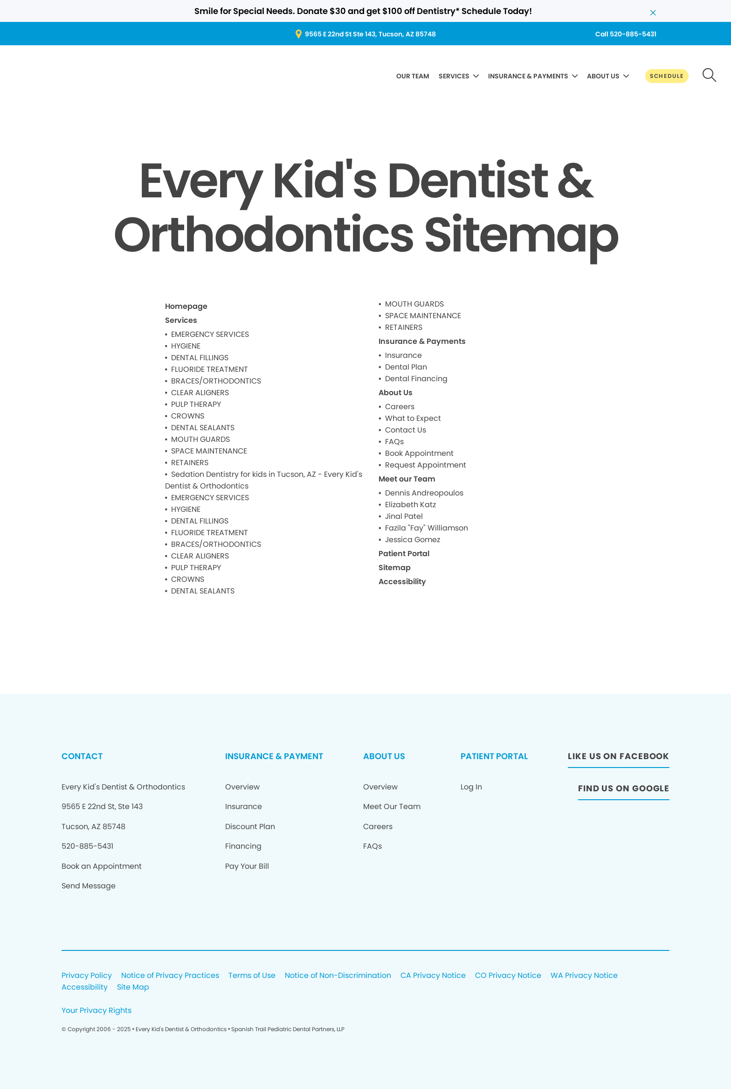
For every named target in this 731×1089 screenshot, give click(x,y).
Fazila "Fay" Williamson (426, 528)
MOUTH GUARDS (200, 439)
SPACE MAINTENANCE (209, 451)
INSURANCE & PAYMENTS (528, 76)
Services (181, 320)
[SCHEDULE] (667, 76)
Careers (399, 406)
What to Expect (413, 418)
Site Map (133, 987)
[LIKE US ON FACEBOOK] (618, 759)
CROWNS (187, 416)
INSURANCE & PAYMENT (274, 756)
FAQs (394, 441)
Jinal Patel (404, 516)
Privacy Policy (87, 976)
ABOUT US (603, 76)
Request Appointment (425, 465)
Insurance (403, 355)
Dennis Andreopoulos (424, 493)
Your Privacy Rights (96, 1011)
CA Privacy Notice (433, 976)
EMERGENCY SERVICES (210, 334)
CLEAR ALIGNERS (200, 392)
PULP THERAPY (196, 404)
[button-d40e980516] (710, 76)
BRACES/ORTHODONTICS (216, 381)
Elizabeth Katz (410, 504)
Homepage (186, 306)
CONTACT (82, 756)
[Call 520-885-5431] (625, 34)
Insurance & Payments (422, 341)
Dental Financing (416, 378)
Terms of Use (252, 976)
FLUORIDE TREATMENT (209, 369)
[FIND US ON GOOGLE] (623, 791)
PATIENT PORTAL (494, 756)
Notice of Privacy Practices (170, 976)
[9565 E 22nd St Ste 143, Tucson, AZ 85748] (365, 34)
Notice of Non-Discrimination (338, 976)
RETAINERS (189, 462)
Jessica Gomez (412, 539)
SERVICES (454, 76)
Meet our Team (407, 479)
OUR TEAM (412, 76)
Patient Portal (404, 553)
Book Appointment (419, 453)
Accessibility (402, 581)
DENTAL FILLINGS (199, 357)
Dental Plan (406, 367)
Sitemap (395, 567)
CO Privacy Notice (508, 976)
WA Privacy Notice (584, 976)
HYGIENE (185, 346)
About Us (396, 392)
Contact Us (405, 430)
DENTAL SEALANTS (202, 427)
